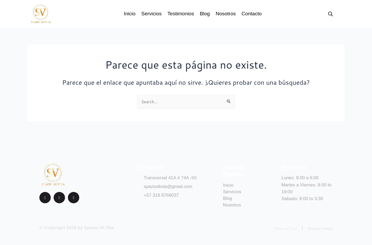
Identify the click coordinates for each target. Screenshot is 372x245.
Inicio (129, 13)
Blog (205, 13)
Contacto (251, 13)
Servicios (151, 13)
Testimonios (181, 13)
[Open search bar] (330, 14)
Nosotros (226, 13)
